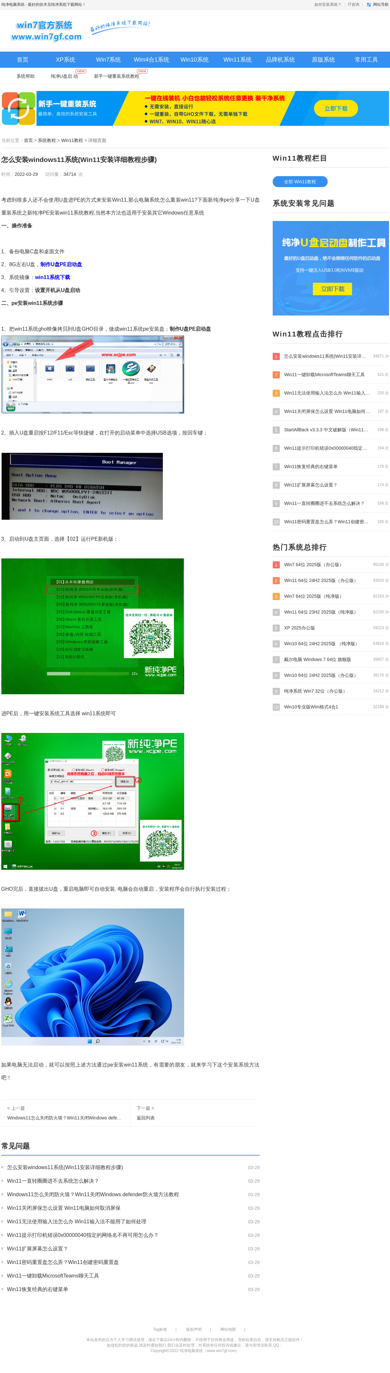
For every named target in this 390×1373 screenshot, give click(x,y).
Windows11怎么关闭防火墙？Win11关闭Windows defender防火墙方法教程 (82, 1117)
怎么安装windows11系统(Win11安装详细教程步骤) (65, 1167)
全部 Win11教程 (300, 181)
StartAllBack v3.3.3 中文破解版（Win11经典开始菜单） (331, 430)
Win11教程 (72, 140)
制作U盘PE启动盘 (190, 329)
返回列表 (146, 1117)
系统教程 (47, 140)
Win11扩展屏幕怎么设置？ (37, 1248)
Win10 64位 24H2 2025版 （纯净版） (331, 643)
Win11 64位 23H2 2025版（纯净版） (331, 612)
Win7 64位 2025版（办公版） (331, 564)
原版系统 (323, 59)
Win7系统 (108, 59)
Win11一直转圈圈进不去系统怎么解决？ (53, 1181)
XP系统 (65, 59)
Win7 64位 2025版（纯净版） (331, 596)
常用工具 (366, 59)
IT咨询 (353, 4)
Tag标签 (160, 1329)
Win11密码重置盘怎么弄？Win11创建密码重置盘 (63, 1262)
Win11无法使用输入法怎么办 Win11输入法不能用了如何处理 (76, 1221)
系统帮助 (25, 76)
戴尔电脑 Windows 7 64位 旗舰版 (331, 659)
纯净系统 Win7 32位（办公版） (331, 691)
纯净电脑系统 (13, 4)
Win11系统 (237, 59)
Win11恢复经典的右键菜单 (37, 1289)
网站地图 (228, 1329)
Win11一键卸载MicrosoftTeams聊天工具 (53, 1275)
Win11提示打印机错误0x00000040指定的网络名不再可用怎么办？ (83, 1235)
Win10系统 (194, 59)
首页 (22, 59)
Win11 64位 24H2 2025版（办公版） (331, 580)
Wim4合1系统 (151, 59)
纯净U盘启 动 (68, 75)
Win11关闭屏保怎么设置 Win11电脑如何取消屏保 (64, 1208)
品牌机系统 (280, 59)
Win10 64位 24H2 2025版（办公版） (331, 675)
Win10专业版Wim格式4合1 (331, 707)
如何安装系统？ (328, 4)
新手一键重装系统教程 (120, 75)
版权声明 (194, 1329)
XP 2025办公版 (331, 628)
